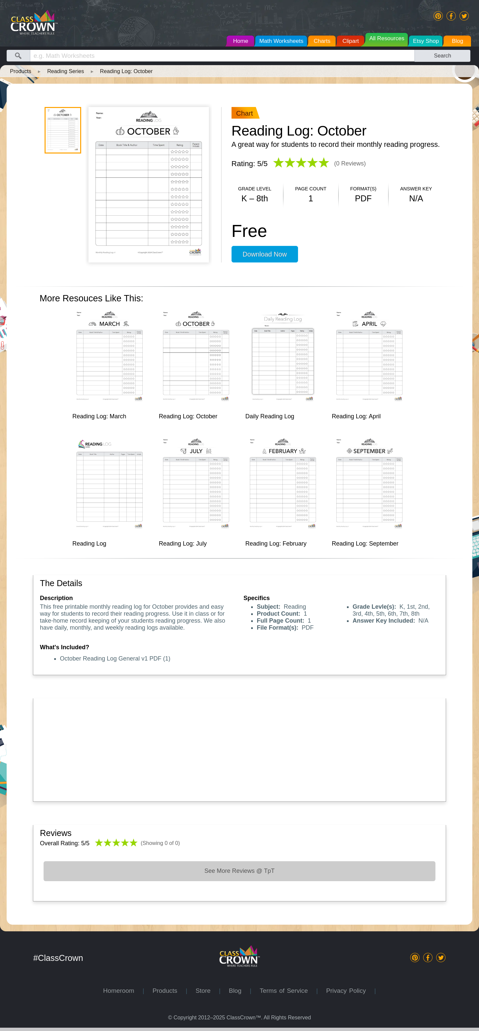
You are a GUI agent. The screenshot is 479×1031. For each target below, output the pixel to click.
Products (20, 71)
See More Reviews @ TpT (239, 871)
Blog (239, 990)
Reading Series (65, 71)
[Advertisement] (239, 748)
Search (442, 55)
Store (207, 990)
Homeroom (123, 990)
